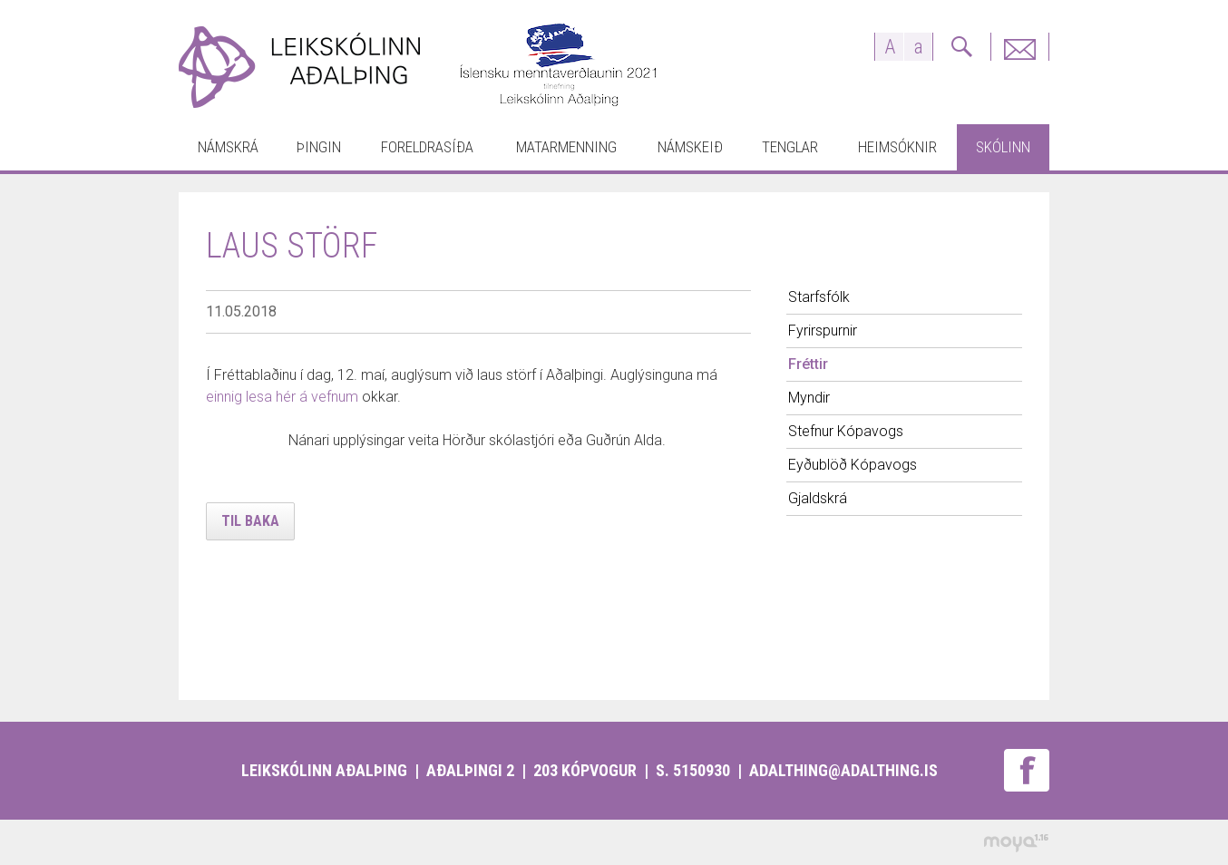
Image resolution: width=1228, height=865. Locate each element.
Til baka (250, 521)
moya (1015, 842)
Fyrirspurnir (1019, 47)
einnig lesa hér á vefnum (282, 396)
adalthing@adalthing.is (843, 770)
